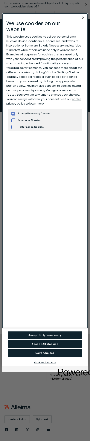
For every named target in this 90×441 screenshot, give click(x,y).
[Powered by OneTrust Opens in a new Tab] (71, 369)
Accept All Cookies (45, 344)
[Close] (83, 18)
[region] (45, 189)
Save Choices (44, 353)
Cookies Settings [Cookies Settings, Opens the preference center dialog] (45, 362)
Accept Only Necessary (45, 335)
